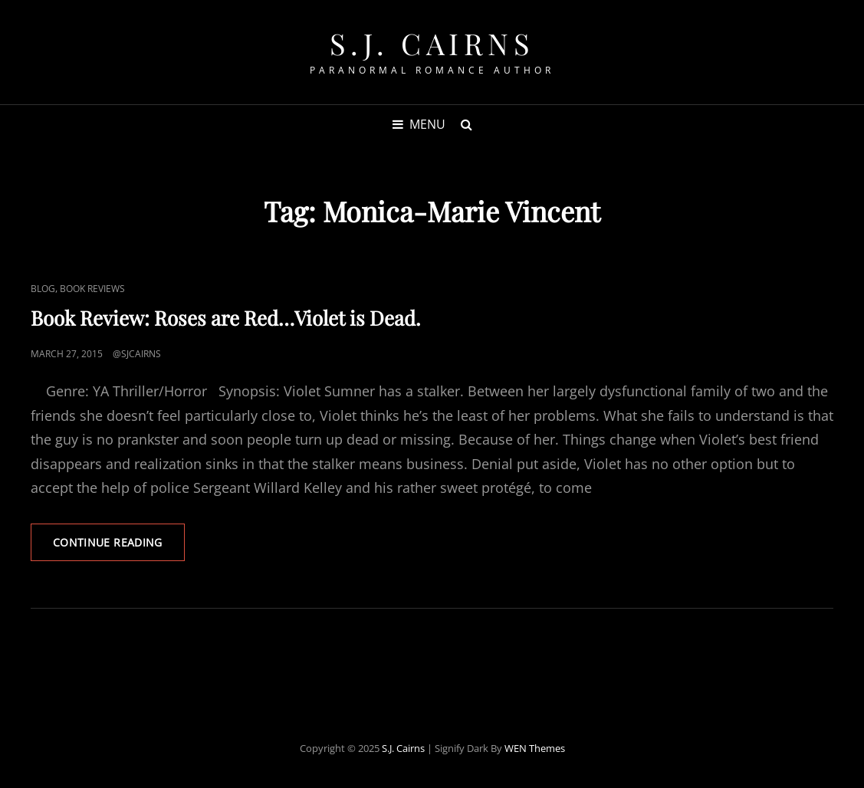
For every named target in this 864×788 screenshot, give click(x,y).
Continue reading (119, 547)
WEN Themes (534, 748)
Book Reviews (92, 288)
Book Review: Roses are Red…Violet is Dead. (226, 317)
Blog (43, 288)
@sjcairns (137, 353)
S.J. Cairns (432, 43)
